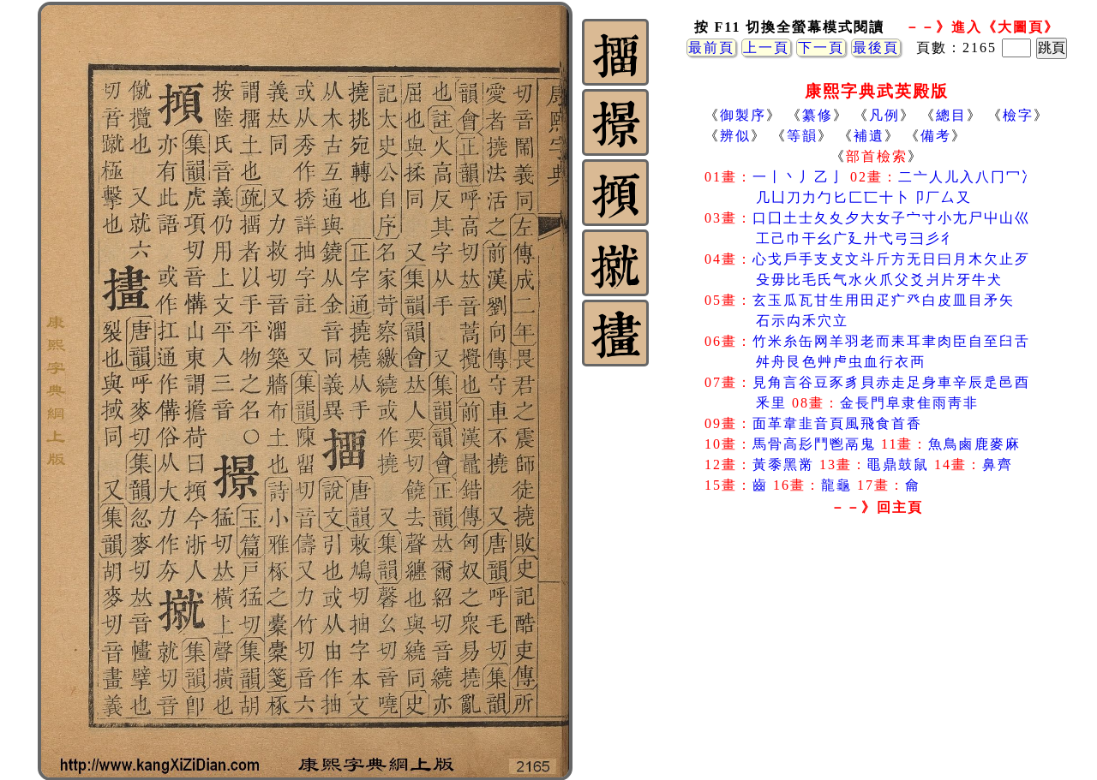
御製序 (743, 115)
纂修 (817, 115)
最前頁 (711, 47)
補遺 (869, 135)
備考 (935, 135)
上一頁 (766, 47)
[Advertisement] (876, 658)
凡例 (884, 115)
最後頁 (876, 47)
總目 (951, 115)
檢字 (1018, 115)
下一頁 (821, 47)
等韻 (802, 135)
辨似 (735, 135)
